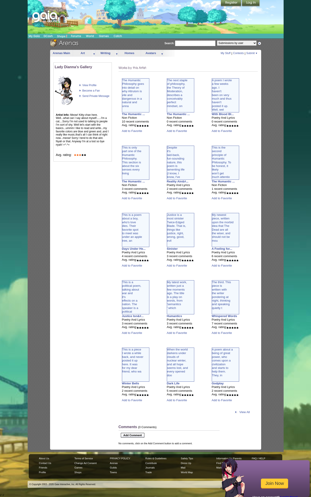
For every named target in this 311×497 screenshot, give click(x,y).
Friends (43, 467)
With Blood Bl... (223, 114)
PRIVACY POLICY (120, 458)
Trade (148, 472)
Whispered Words (224, 316)
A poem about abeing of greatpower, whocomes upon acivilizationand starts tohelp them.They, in (222, 362)
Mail (183, 467)
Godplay (218, 383)
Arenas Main (61, 53)
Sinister (172, 248)
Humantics (174, 316)
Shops (62, 36)
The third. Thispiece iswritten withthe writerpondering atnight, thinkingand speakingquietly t (221, 295)
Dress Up (186, 463)
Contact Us (45, 463)
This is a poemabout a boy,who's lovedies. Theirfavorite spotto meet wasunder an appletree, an (132, 227)
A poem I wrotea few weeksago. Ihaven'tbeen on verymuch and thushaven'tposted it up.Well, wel (222, 95)
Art (83, 53)
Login (251, 3)
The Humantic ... (133, 114)
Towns (113, 472)
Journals (150, 467)
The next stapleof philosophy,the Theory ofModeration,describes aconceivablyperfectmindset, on (177, 93)
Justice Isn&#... (133, 316)
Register (231, 3)
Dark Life (173, 383)
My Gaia (34, 36)
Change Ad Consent (85, 463)
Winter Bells (130, 383)
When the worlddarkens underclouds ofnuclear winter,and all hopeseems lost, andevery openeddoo (177, 362)
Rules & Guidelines (155, 458)
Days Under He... (134, 248)
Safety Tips (187, 458)
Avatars (151, 53)
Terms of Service (83, 458)
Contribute (151, 463)
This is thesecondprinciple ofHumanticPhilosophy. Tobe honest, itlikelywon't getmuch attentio (221, 162)
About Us (44, 458)
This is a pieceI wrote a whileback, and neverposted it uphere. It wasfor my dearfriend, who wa (132, 360)
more (94, 53)
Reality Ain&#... (178, 181)
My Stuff (226, 53)
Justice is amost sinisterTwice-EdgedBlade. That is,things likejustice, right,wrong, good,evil (176, 227)
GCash (48, 36)
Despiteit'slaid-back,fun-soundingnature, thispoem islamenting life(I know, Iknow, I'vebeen (176, 164)
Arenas (114, 463)
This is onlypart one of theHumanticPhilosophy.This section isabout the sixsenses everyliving (131, 160)
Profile (42, 472)
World (90, 36)
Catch (118, 36)
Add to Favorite (132, 131)
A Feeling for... (222, 248)
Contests (238, 53)
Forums (76, 36)
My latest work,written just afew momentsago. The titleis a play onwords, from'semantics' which (177, 295)
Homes (129, 53)
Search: (169, 43)
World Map (187, 472)
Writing (105, 53)
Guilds (113, 467)
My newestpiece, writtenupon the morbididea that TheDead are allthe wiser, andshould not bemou (223, 227)
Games (104, 36)
